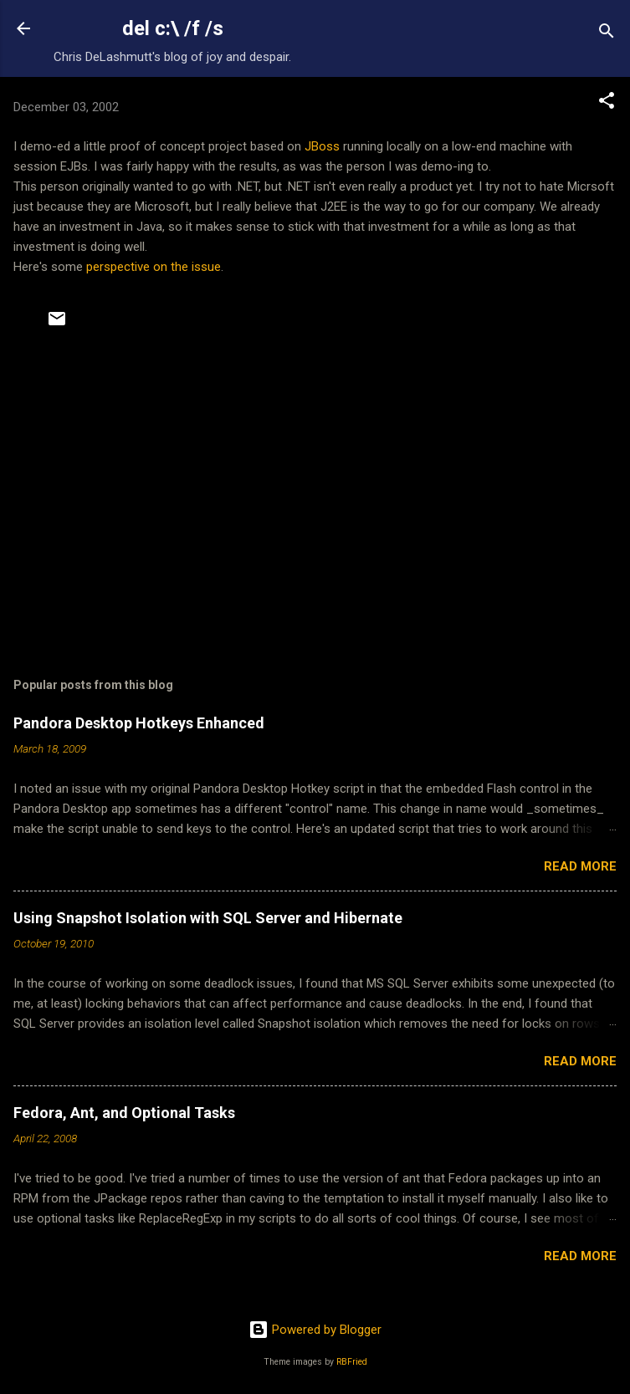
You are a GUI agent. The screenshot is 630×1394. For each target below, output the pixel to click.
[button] (607, 103)
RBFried (351, 1361)
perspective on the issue (153, 266)
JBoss (322, 146)
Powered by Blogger (315, 1329)
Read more (580, 866)
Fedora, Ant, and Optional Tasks (124, 1112)
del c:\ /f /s (172, 28)
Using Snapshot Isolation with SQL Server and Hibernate (207, 918)
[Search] (607, 33)
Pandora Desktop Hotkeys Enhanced (138, 723)
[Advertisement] (315, 503)
